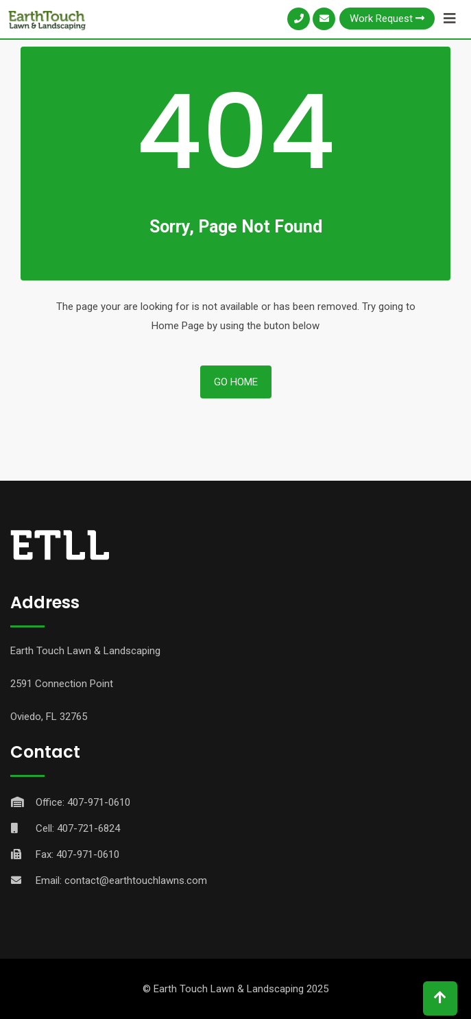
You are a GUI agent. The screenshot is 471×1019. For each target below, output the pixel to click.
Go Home (236, 382)
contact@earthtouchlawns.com (135, 880)
